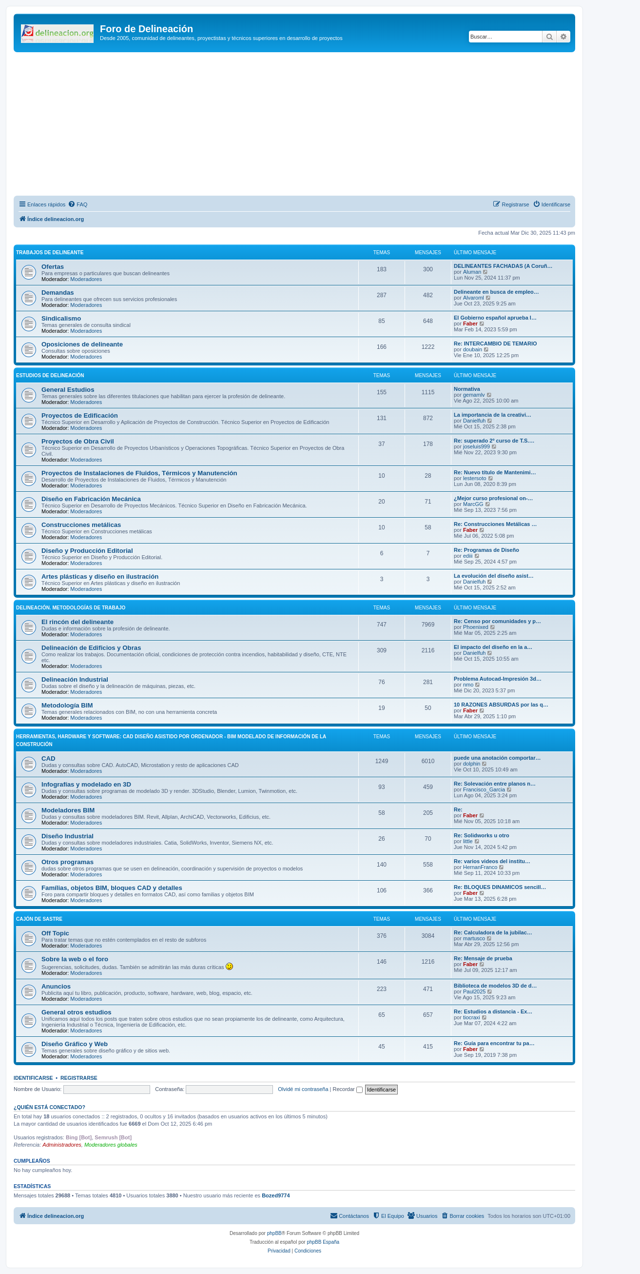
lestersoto (474, 478)
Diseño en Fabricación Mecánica (91, 499)
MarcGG (473, 504)
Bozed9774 (276, 1195)
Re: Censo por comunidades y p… (497, 621)
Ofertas (52, 266)
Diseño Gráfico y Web (74, 1044)
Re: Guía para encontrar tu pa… (494, 1043)
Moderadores (86, 279)
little (468, 841)
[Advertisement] (306, 125)
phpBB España (323, 1242)
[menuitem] (77, 204)
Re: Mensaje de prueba (483, 958)
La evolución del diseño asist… (494, 576)
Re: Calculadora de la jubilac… (493, 932)
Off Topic (55, 933)
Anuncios (56, 986)
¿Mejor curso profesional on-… (493, 498)
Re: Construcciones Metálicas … (495, 524)
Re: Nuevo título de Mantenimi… (495, 472)
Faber (470, 323)
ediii (468, 556)
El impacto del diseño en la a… (493, 647)
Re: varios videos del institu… (492, 861)
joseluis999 (476, 446)
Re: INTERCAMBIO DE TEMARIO (495, 343)
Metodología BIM (67, 705)
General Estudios (67, 389)
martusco (474, 938)
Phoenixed (475, 627)
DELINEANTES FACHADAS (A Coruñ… (503, 266)
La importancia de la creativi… (492, 415)
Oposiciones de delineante (82, 344)
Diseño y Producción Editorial (87, 550)
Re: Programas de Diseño (486, 550)
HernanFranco (480, 867)
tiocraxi (471, 1017)
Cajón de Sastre (39, 919)
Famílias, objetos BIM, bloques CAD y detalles (111, 887)
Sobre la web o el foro (74, 959)
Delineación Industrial (74, 679)
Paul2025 (474, 991)
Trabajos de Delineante (49, 252)
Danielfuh (474, 421)
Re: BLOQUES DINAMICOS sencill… (500, 887)
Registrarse (78, 1078)
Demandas (57, 292)
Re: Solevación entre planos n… (495, 784)
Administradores (61, 1145)
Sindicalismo (61, 318)
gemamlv (474, 395)
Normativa (467, 389)
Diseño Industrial (67, 836)
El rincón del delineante (77, 622)
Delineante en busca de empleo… (496, 292)
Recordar (348, 1089)
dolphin (471, 764)
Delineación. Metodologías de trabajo (70, 607)
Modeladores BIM (68, 810)
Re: (458, 809)
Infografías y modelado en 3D (86, 784)
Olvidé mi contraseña (303, 1089)
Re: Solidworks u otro (481, 835)
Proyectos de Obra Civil (77, 441)
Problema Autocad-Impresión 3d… (498, 679)
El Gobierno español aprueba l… (495, 318)
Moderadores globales (110, 1145)
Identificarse (33, 1078)
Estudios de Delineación (50, 375)
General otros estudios (76, 1012)
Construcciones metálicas (81, 524)
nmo (468, 685)
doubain (472, 349)
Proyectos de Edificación (79, 415)
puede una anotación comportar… (497, 758)
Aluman (472, 272)
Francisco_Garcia (484, 789)
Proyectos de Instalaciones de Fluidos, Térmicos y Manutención (139, 473)
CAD (48, 758)
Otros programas (67, 862)
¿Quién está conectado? (49, 1107)
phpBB (274, 1233)
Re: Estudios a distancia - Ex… (493, 1011)
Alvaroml (473, 298)
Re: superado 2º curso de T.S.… (494, 441)
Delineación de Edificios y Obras (91, 647)
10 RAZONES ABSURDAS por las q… (501, 705)
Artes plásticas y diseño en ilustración (99, 576)
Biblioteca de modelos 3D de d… (495, 986)
